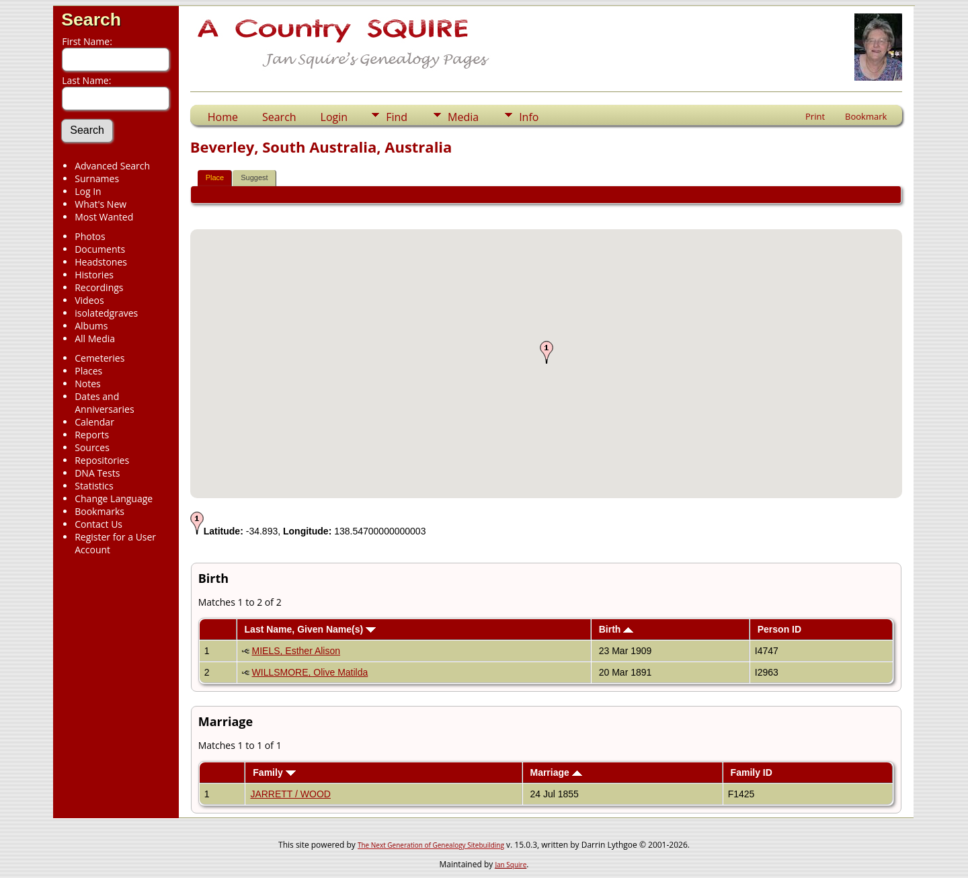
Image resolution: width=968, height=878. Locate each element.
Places (88, 370)
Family (274, 772)
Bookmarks (99, 511)
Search (91, 19)
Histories (94, 274)
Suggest (254, 177)
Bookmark (866, 116)
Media (463, 117)
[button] (546, 352)
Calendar (94, 421)
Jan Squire (510, 864)
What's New (100, 204)
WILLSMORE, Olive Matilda (310, 672)
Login (334, 117)
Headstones (101, 261)
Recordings (99, 287)
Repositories (102, 460)
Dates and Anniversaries (104, 402)
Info (528, 117)
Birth (616, 629)
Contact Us (98, 524)
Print (815, 116)
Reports (92, 434)
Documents (100, 249)
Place (215, 177)
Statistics (94, 485)
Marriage (555, 772)
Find (396, 117)
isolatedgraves (106, 313)
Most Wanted (104, 216)
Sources (92, 447)
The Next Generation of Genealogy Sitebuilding (431, 845)
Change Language (114, 498)
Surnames (97, 178)
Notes (88, 383)
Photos (90, 236)
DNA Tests (97, 473)
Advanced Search (112, 165)
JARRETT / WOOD (290, 794)
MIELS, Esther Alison (296, 650)
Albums (91, 325)
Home (223, 117)
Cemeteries (99, 358)
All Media (95, 338)
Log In (88, 191)
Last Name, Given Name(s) (310, 629)
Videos (89, 300)
